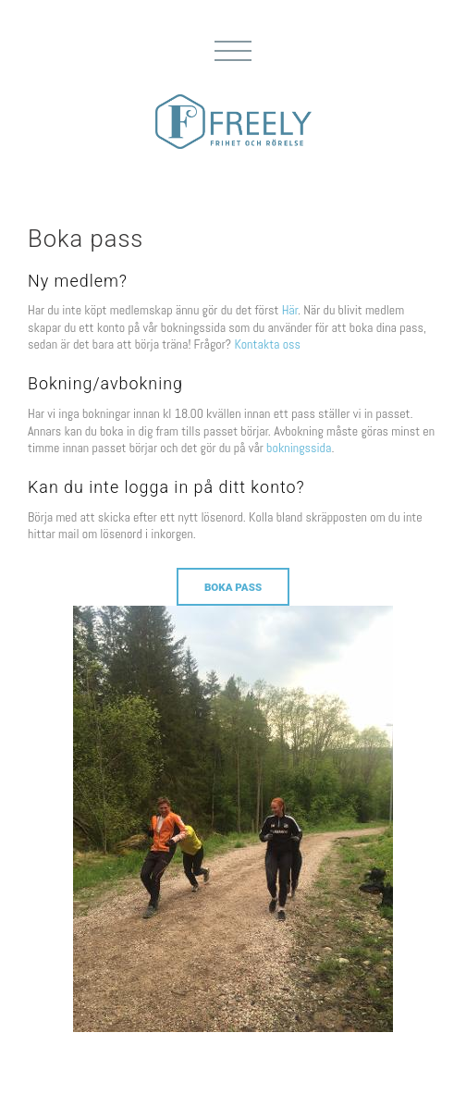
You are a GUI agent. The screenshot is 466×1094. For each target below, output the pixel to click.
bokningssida (298, 447)
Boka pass (233, 587)
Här (290, 309)
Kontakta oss (267, 344)
